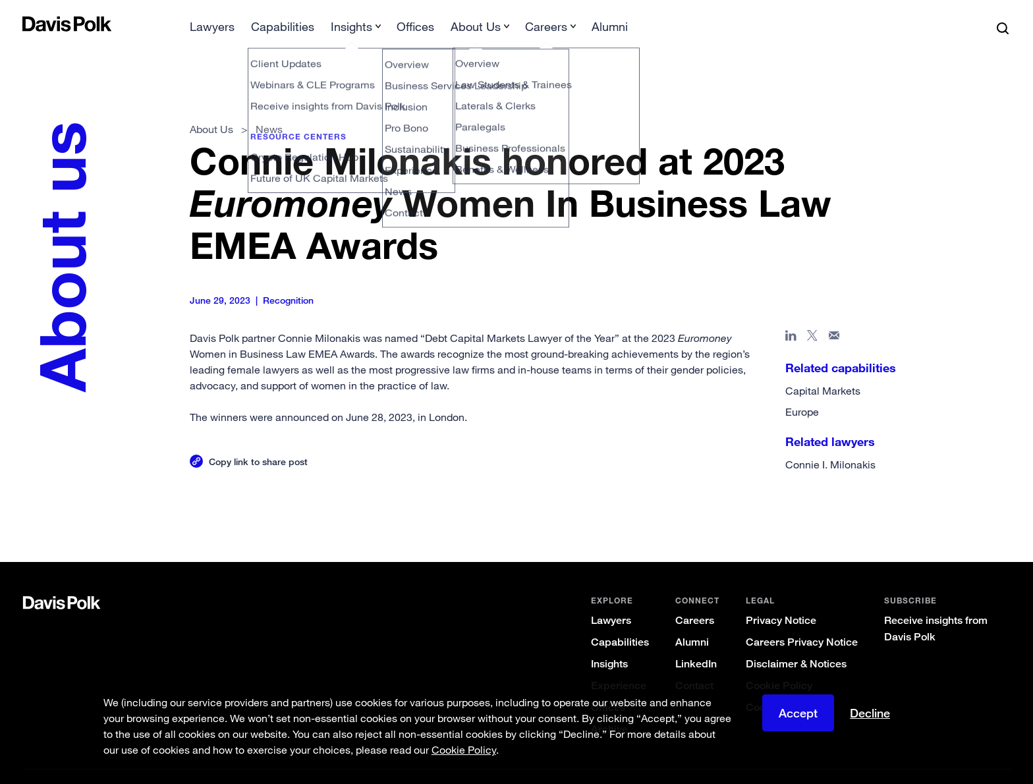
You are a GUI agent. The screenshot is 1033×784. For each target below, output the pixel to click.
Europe (802, 390)
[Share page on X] (812, 317)
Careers (694, 599)
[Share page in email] (834, 317)
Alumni (692, 621)
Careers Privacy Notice (802, 621)
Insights (609, 642)
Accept (798, 713)
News (269, 108)
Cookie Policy (779, 664)
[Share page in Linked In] (790, 317)
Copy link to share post (258, 440)
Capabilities (620, 621)
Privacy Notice (781, 599)
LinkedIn (696, 642)
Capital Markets (822, 369)
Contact (694, 664)
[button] (31, 24)
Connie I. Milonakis (830, 443)
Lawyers (611, 599)
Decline (870, 713)
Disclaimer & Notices (796, 642)
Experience (618, 664)
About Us (211, 108)
